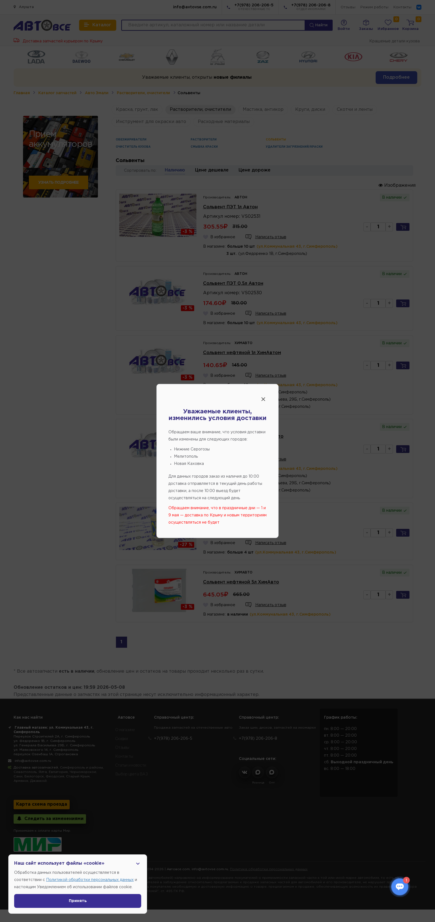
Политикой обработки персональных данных (90, 880)
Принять (78, 901)
